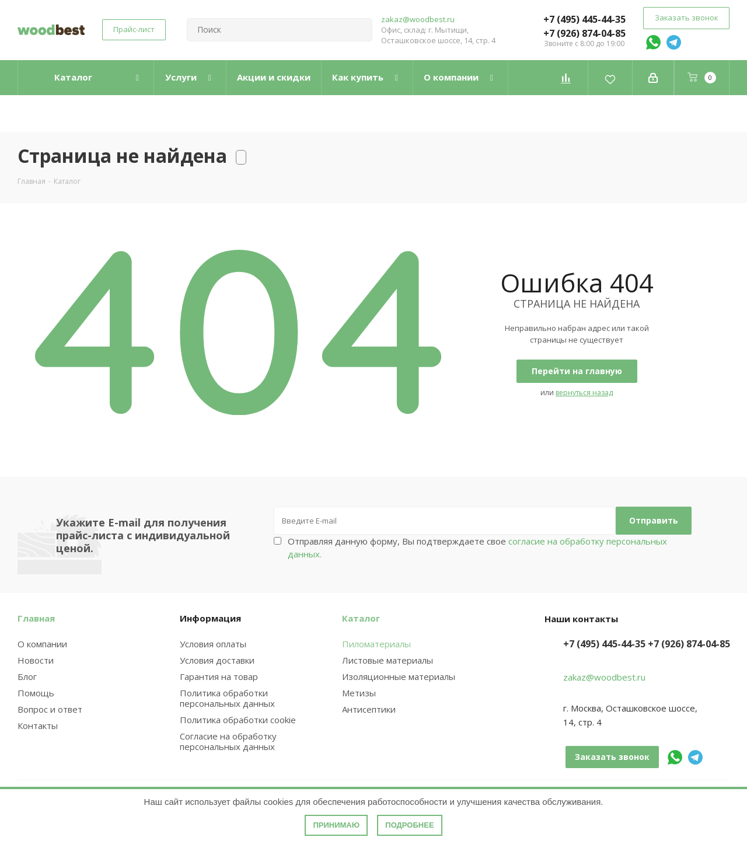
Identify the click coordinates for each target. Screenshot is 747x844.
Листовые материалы (387, 660)
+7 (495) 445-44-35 (584, 19)
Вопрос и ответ (50, 709)
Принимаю (336, 825)
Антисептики (369, 709)
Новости (36, 660)
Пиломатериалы (376, 644)
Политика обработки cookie (238, 720)
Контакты (38, 725)
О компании (42, 644)
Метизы (359, 693)
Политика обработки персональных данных (227, 698)
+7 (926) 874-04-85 (584, 33)
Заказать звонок (686, 17)
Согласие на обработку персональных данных (228, 741)
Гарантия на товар (219, 676)
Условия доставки (217, 660)
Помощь (36, 693)
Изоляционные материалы (398, 676)
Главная (36, 618)
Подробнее (409, 825)
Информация (210, 618)
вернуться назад (584, 392)
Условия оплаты (213, 644)
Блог (27, 676)
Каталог (361, 618)
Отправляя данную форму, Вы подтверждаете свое (477, 547)
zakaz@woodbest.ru (418, 19)
